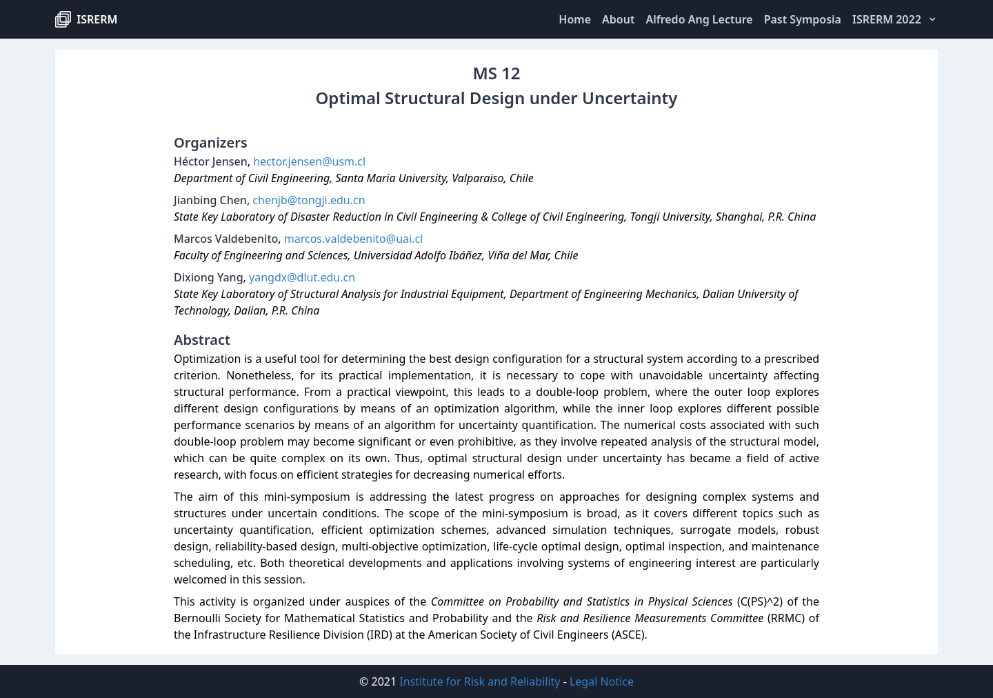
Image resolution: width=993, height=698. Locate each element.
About (618, 19)
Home (575, 19)
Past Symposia (802, 19)
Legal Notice (602, 681)
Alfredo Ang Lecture (698, 19)
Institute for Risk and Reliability (479, 681)
